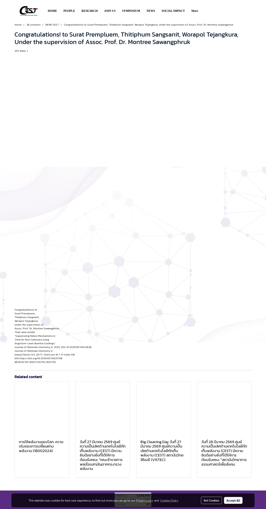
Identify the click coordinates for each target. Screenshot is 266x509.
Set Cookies (211, 500)
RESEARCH (89, 10)
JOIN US (110, 10)
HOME (52, 10)
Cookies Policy (169, 500)
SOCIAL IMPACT (173, 10)
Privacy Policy (144, 500)
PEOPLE (69, 10)
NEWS (151, 10)
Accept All (233, 500)
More (194, 10)
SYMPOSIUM (131, 10)
